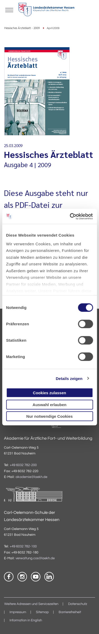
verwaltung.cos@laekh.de (35, 558)
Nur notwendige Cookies (49, 416)
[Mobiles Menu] (9, 9)
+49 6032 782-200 (23, 465)
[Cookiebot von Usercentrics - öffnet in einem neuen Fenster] (70, 216)
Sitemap (42, 612)
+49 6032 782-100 (23, 546)
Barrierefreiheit (70, 612)
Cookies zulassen (49, 393)
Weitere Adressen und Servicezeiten (31, 604)
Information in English (26, 620)
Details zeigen (69, 378)
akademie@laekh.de (31, 477)
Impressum (18, 612)
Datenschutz (77, 604)
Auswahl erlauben (49, 404)
